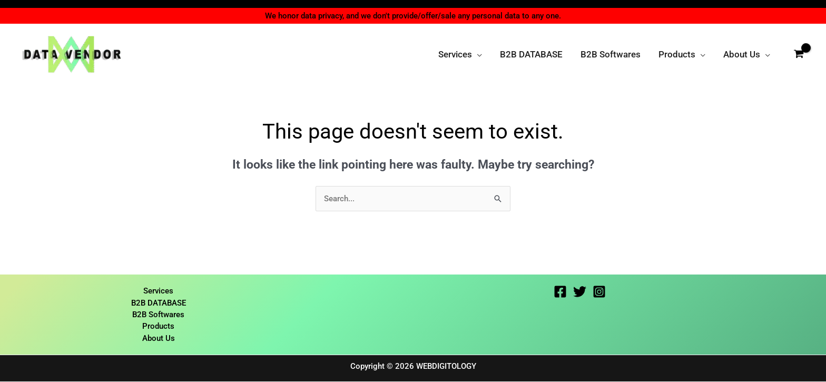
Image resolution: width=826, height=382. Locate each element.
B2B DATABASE (158, 303)
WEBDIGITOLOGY (446, 366)
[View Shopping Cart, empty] (799, 54)
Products (158, 326)
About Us (158, 339)
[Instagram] (599, 292)
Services (158, 291)
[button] (477, 54)
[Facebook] (560, 292)
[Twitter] (579, 292)
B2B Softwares (158, 315)
